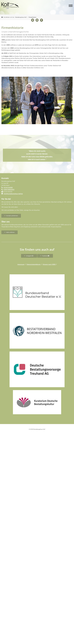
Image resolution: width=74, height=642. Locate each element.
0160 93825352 (9, 190)
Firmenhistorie (32, 17)
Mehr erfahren (10, 232)
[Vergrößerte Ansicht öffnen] (37, 100)
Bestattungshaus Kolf (21, 17)
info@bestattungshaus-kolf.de (13, 194)
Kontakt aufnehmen (12, 216)
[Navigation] (70, 5)
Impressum (20, 264)
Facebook (46, 256)
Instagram (30, 256)
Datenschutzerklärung (34, 264)
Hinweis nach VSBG (49, 264)
